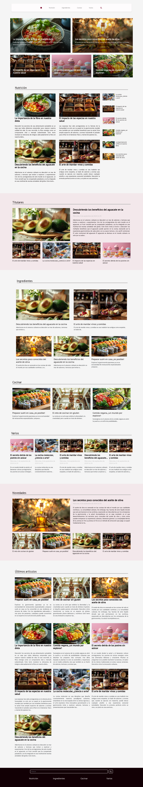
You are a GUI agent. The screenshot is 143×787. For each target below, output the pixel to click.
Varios (91, 8)
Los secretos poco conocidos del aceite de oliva (97, 39)
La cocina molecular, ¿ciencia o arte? (121, 96)
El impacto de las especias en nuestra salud (26, 71)
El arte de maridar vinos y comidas (76, 164)
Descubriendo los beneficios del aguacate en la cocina (35, 166)
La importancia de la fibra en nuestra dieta (33, 39)
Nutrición (52, 8)
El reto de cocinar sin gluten (66, 412)
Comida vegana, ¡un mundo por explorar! (110, 71)
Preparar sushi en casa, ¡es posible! (107, 359)
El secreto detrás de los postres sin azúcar (70, 71)
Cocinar (79, 8)
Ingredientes (66, 8)
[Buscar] (69, 771)
